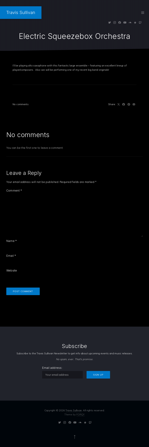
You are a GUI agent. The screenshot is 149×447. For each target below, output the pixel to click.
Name (11, 241)
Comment (14, 190)
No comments (21, 104)
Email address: (52, 367)
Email (11, 255)
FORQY (80, 414)
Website (11, 270)
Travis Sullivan (20, 12)
